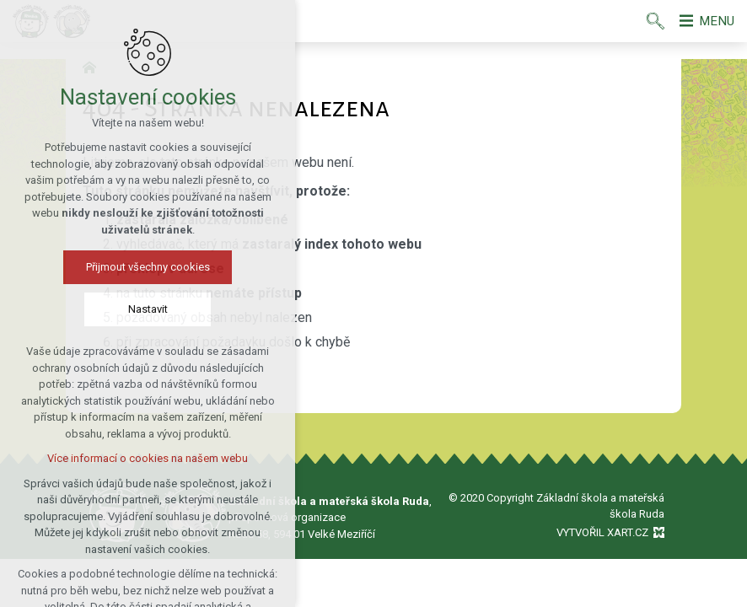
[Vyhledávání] (649, 21)
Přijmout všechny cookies (148, 267)
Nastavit (148, 310)
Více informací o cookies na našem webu (147, 459)
